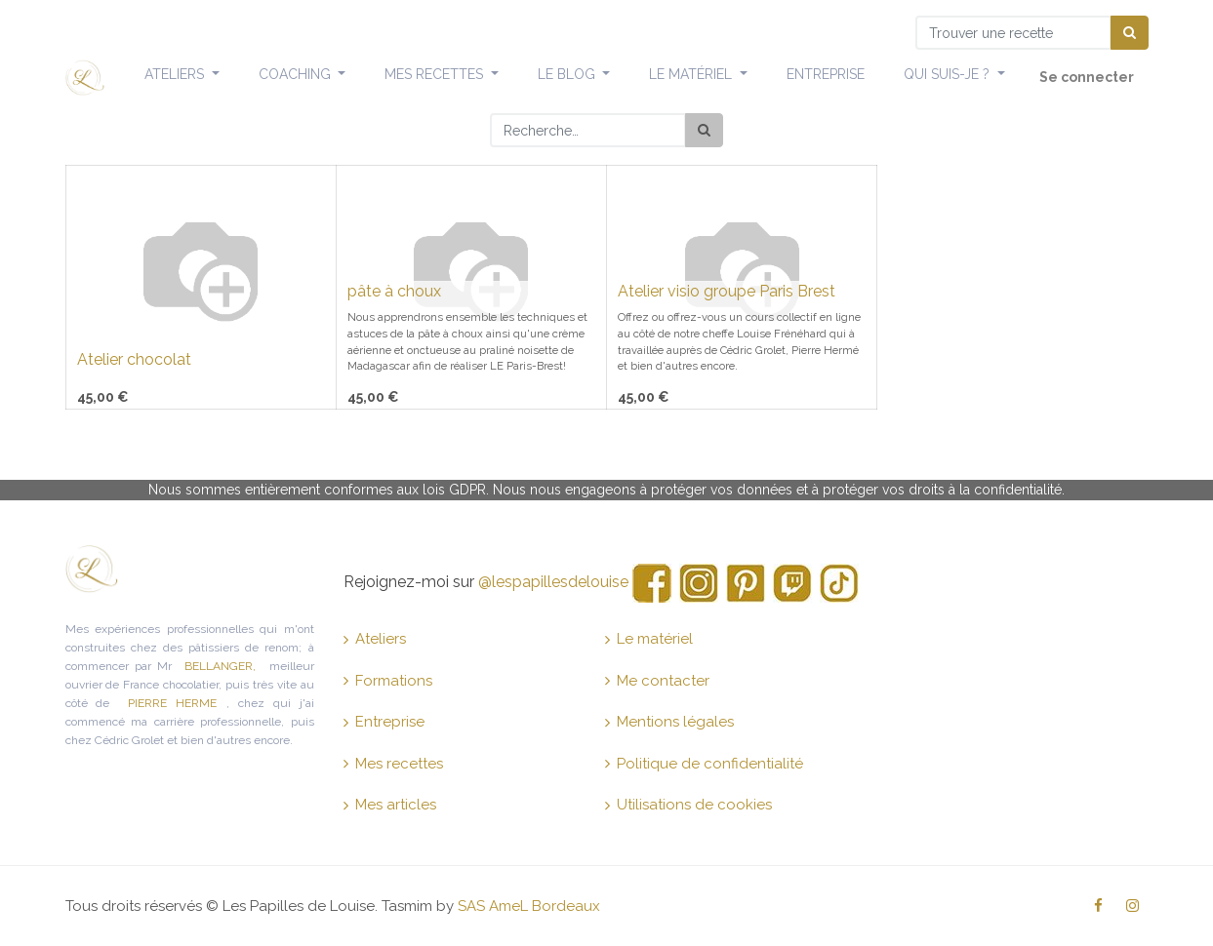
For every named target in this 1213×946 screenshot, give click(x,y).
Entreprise (384, 721)
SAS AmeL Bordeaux (529, 906)
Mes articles (390, 804)
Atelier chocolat (134, 359)
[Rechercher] (704, 130)
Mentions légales (669, 721)
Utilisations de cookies (688, 804)
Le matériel (649, 639)
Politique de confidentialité (704, 763)
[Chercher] (1130, 33)
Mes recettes (393, 763)
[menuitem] (826, 75)
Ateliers (375, 639)
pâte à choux (394, 291)
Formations (388, 681)
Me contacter (657, 681)
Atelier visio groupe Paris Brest (726, 291)
